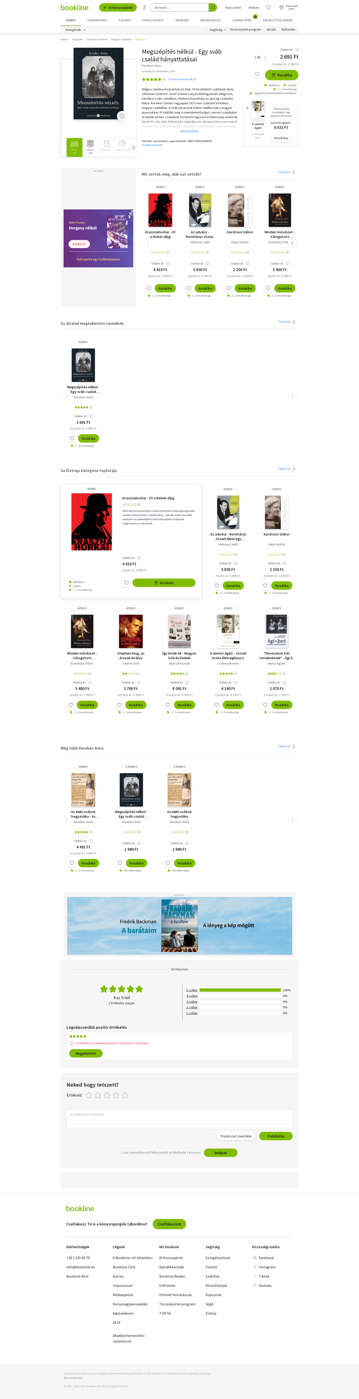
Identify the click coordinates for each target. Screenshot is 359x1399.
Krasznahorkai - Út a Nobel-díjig (160, 234)
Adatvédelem (123, 1313)
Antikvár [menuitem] (182, 20)
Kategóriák (73, 30)
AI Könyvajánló (118, 7)
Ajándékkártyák (171, 1267)
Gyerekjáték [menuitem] (245, 18)
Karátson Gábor (240, 232)
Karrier (118, 1276)
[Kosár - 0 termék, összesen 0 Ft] (288, 7)
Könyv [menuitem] (71, 20)
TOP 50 (165, 1313)
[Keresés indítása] (213, 7)
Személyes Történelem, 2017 (158, 71)
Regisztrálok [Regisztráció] (233, 7)
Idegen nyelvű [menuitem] (210, 20)
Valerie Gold (131, 663)
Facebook (263, 1257)
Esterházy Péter (279, 242)
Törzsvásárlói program (245, 30)
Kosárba (282, 75)
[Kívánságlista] (268, 7)
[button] (133, 147)
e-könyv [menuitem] (125, 20)
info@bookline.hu (80, 1267)
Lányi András (240, 242)
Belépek (220, 1152)
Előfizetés (288, 30)
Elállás (211, 1313)
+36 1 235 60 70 (78, 1257)
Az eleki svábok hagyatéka (179, 814)
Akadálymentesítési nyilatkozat (128, 1338)
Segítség (216, 30)
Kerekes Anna (83, 397)
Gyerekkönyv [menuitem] (97, 20)
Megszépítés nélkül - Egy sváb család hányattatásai (83, 389)
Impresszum (123, 1285)
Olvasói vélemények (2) (182, 79)
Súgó (209, 1304)
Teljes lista (287, 172)
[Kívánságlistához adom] (257, 74)
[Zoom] (122, 116)
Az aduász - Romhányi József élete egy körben (200, 234)
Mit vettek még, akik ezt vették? (171, 174)
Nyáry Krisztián (179, 663)
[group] (74, 147)
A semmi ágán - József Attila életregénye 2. (228, 655)
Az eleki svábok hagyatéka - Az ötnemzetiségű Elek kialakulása (83, 814)
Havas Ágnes (277, 663)
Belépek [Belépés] (254, 7)
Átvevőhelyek (216, 1285)
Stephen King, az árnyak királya (131, 655)
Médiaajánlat (123, 1294)
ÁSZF (117, 1322)
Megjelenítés (86, 1053)
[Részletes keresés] (144, 7)
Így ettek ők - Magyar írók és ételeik (179, 655)
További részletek (152, 145)
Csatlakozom (169, 1224)
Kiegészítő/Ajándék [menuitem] (278, 20)
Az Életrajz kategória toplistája (89, 470)
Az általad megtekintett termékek (92, 323)
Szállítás (213, 1276)
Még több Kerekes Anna (82, 748)
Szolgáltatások (218, 1257)
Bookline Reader (172, 1276)
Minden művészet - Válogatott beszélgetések (280, 234)
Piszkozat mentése (236, 1136)
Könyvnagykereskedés (130, 1304)
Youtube (262, 1285)
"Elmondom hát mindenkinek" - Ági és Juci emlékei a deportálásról (276, 655)
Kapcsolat (214, 1294)
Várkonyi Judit (200, 242)
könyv (160, 187)
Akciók (271, 30)
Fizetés (211, 1267)
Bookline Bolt (77, 1276)
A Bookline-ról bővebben (132, 1257)
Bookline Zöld (124, 1267)
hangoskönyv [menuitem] (153, 20)
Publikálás (276, 1136)
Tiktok (260, 1276)
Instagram (264, 1267)
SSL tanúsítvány (73, 1378)
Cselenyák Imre (228, 663)
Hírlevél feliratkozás (175, 1294)
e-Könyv (131, 767)
